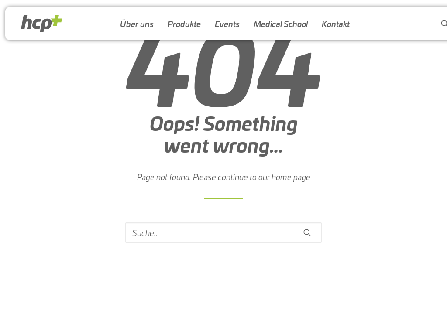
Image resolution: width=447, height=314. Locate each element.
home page (291, 176)
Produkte (184, 23)
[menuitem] (137, 23)
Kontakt (336, 23)
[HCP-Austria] (41, 23)
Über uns (137, 23)
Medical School (281, 23)
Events (227, 23)
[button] (307, 232)
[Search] (223, 232)
